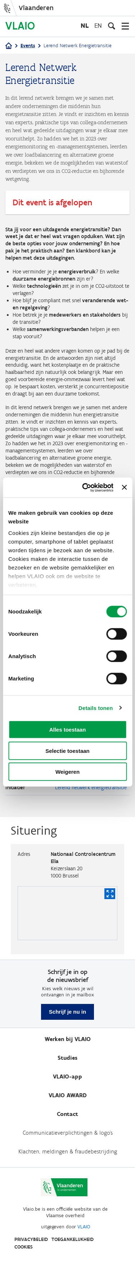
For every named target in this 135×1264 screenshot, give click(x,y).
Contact (67, 1114)
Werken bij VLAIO (68, 1039)
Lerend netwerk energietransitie (91, 787)
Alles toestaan (67, 730)
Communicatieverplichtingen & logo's (68, 1132)
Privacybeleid (31, 1239)
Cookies (23, 1247)
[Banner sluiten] (124, 487)
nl (85, 25)
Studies (67, 1057)
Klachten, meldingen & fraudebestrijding (67, 1151)
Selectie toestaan (67, 750)
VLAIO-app (67, 1076)
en (98, 25)
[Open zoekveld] (111, 26)
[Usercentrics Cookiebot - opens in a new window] (84, 487)
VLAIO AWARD (68, 1095)
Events (28, 46)
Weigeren (67, 772)
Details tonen (95, 708)
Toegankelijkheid (72, 1239)
